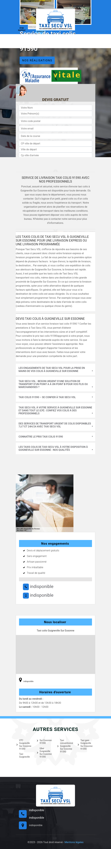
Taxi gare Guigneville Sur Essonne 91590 (85, 744)
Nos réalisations (37, 60)
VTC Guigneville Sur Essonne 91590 (24, 744)
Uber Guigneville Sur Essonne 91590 (44, 752)
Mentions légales (74, 842)
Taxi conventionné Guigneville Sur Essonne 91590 (65, 746)
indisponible (38, 586)
